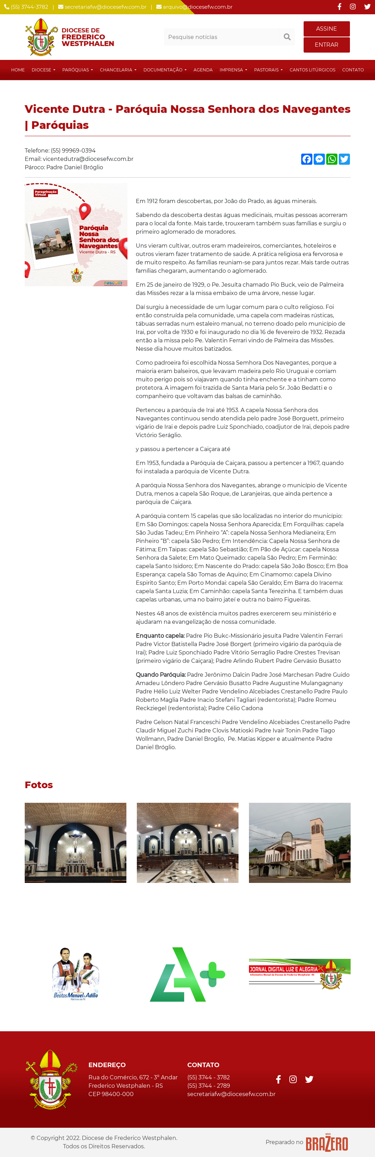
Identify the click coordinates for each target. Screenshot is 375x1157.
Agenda (203, 69)
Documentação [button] (163, 69)
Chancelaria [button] (116, 69)
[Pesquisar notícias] (222, 37)
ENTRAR (326, 44)
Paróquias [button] (76, 69)
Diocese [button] (42, 69)
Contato (353, 69)
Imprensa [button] (232, 69)
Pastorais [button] (267, 69)
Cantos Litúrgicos (312, 69)
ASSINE (326, 28)
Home (18, 69)
